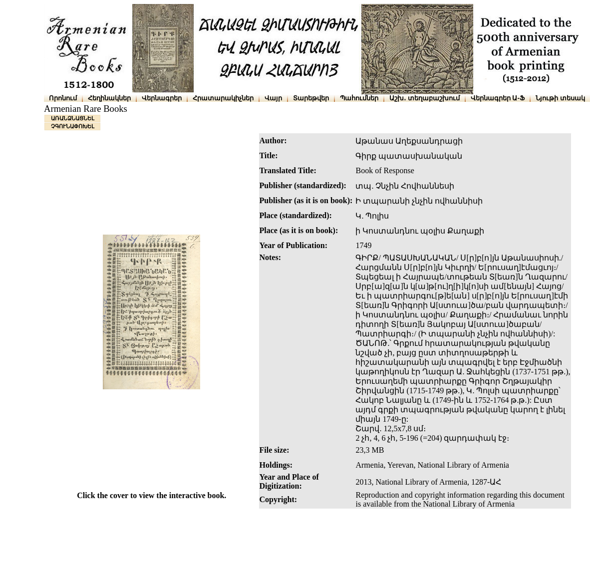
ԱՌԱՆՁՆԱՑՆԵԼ (72, 118)
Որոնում (63, 98)
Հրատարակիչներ (223, 98)
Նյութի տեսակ (560, 98)
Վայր (273, 98)
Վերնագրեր (162, 98)
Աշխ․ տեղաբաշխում (424, 98)
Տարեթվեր (311, 98)
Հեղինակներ (109, 98)
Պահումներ (359, 98)
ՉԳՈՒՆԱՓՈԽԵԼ (72, 126)
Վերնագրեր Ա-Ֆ (498, 98)
